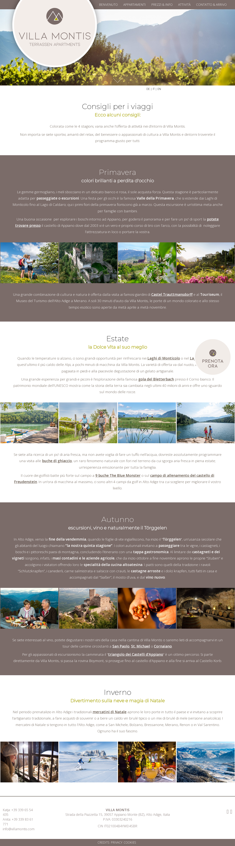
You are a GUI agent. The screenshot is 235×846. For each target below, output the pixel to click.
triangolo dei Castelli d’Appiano (135, 654)
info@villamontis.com (18, 829)
